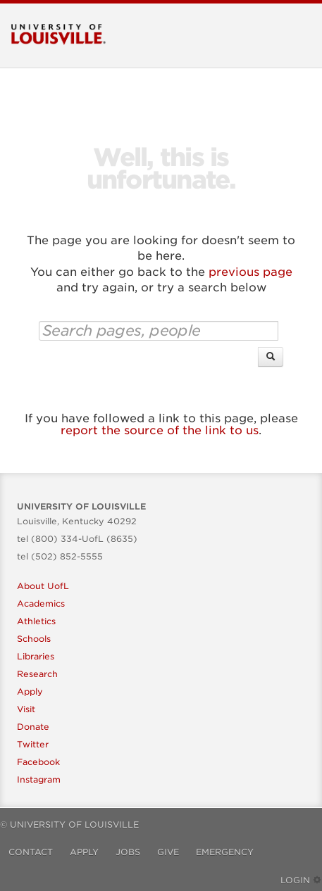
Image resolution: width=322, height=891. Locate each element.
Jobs (128, 852)
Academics (41, 603)
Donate (33, 726)
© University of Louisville (69, 824)
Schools (34, 638)
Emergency (225, 852)
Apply (30, 691)
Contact (30, 852)
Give (168, 852)
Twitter (33, 744)
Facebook (38, 762)
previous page (250, 272)
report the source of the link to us (160, 430)
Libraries (35, 656)
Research (37, 674)
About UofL (43, 586)
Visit (26, 709)
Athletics (36, 621)
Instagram (39, 779)
